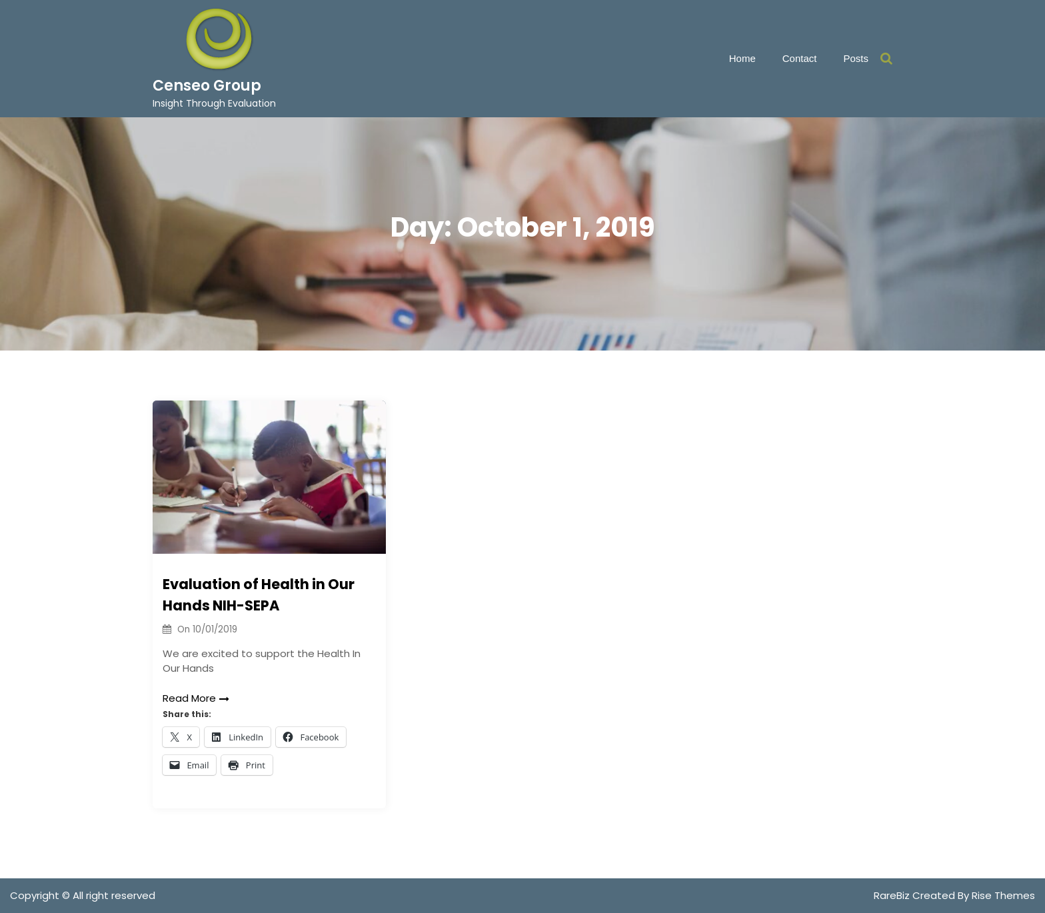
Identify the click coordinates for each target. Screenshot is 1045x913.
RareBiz (893, 895)
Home (742, 58)
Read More (196, 698)
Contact (799, 58)
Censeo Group (207, 85)
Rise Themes (1003, 895)
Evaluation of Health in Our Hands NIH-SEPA (259, 594)
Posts (855, 58)
